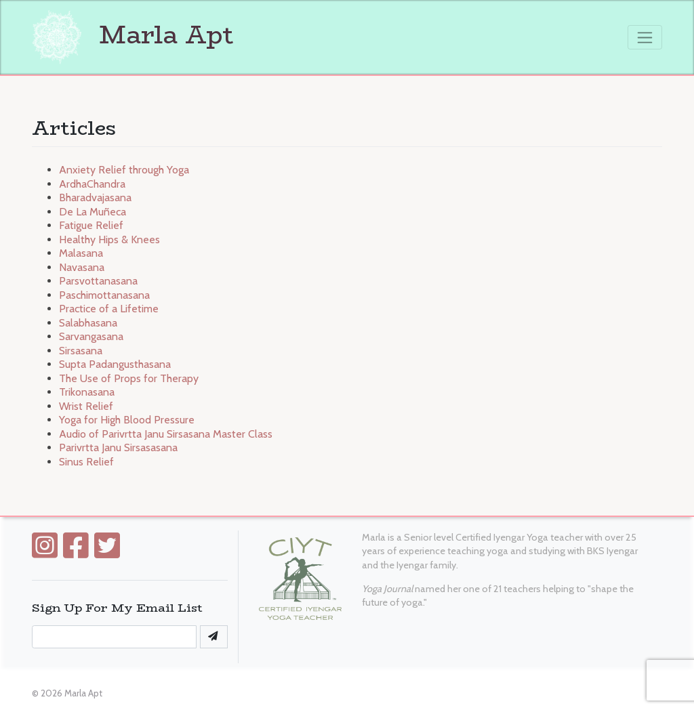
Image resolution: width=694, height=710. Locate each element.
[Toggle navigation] (645, 37)
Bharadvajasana (95, 197)
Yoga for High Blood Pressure (127, 419)
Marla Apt (133, 35)
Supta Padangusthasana (115, 364)
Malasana (81, 253)
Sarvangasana (91, 336)
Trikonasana (87, 391)
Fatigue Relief (91, 225)
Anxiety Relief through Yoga (124, 169)
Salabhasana (88, 322)
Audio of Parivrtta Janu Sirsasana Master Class (165, 433)
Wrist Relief (86, 406)
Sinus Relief (86, 461)
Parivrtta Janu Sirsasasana (118, 447)
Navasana (81, 267)
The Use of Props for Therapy (129, 378)
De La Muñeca (92, 211)
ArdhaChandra (92, 184)
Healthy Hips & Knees (109, 239)
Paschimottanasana (104, 295)
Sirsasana (80, 350)
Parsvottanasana (98, 280)
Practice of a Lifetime (109, 308)
